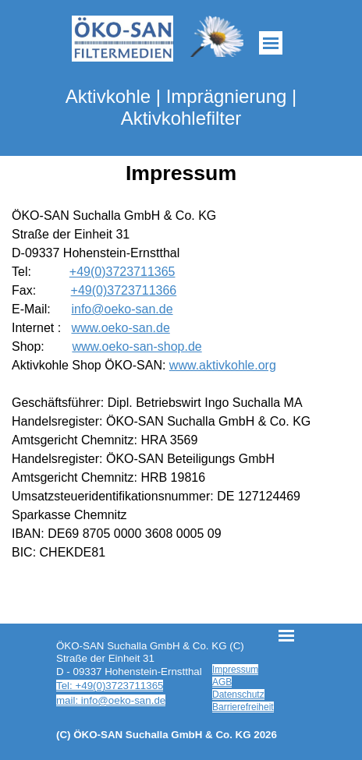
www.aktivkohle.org (222, 365)
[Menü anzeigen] (270, 43)
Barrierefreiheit (243, 707)
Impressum (235, 669)
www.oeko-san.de (120, 327)
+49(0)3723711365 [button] (122, 271)
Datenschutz (238, 694)
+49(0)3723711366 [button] (124, 290)
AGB (222, 682)
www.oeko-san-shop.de (136, 346)
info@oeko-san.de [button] (121, 309)
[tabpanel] (181, 384)
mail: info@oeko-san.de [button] (110, 700)
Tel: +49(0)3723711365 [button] (109, 685)
